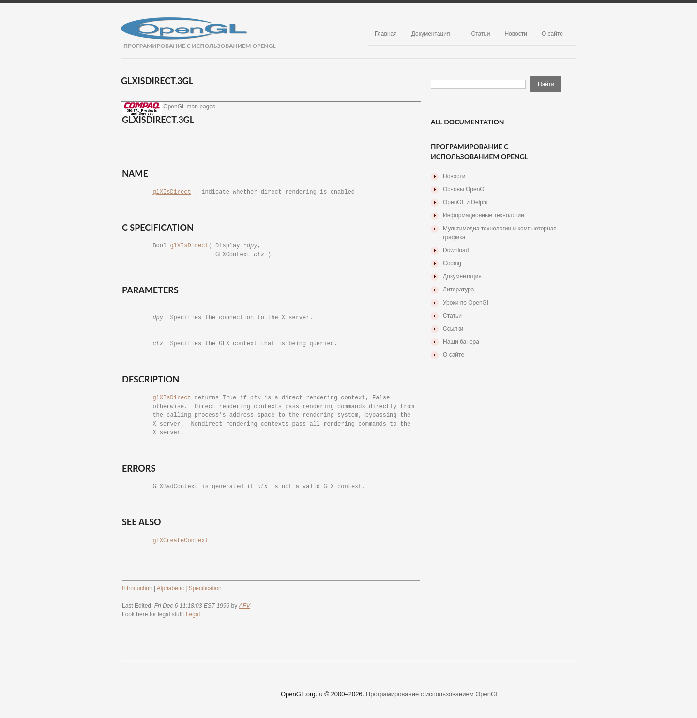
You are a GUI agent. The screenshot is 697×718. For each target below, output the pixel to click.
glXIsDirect (171, 192)
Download (456, 250)
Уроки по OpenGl (465, 302)
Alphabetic (170, 588)
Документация (430, 34)
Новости (515, 34)
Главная (386, 34)
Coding (452, 263)
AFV (244, 605)
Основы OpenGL (465, 189)
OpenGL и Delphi (465, 202)
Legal (193, 614)
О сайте (552, 34)
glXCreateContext (180, 540)
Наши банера (461, 341)
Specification (205, 588)
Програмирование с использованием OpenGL (433, 694)
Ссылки (453, 328)
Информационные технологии (483, 215)
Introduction (137, 588)
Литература (458, 289)
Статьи (480, 34)
